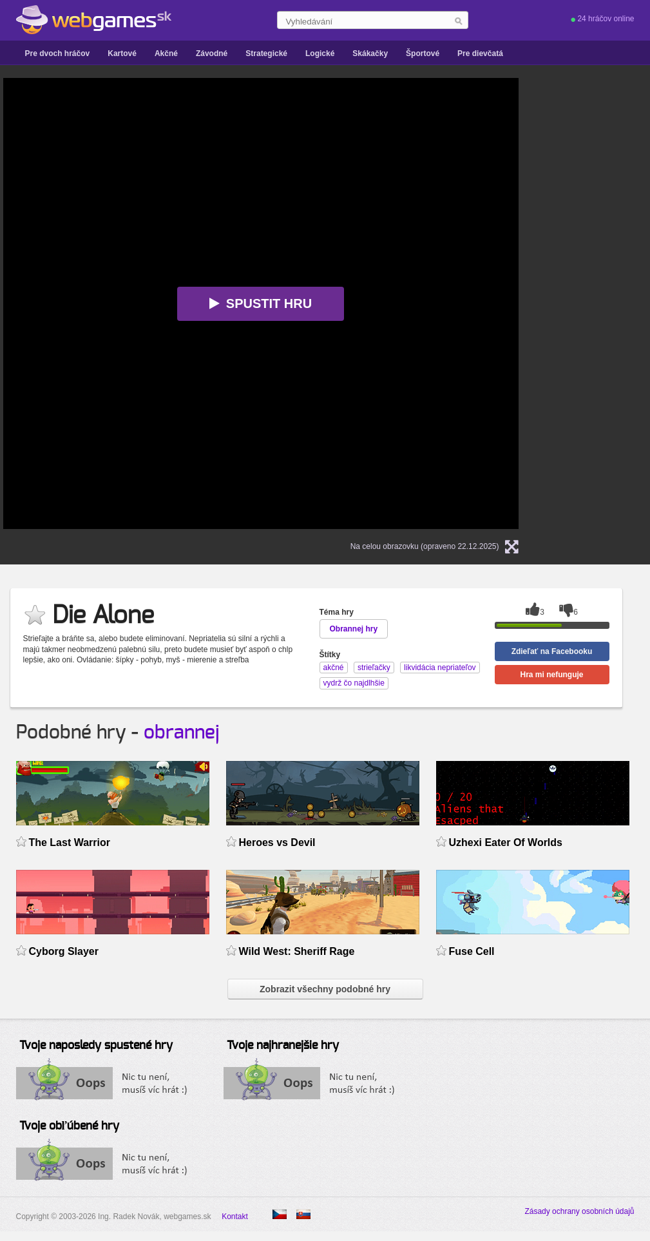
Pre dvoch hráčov (57, 53)
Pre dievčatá (480, 53)
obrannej (182, 732)
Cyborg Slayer (64, 951)
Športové (422, 53)
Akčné (166, 53)
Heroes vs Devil (277, 842)
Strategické (266, 53)
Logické (319, 53)
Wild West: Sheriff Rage (297, 951)
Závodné (211, 53)
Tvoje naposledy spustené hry (96, 1046)
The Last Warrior (69, 842)
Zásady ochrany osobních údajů (579, 1211)
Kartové (122, 53)
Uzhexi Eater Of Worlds (505, 842)
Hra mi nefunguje (551, 674)
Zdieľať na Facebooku (552, 651)
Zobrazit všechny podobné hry (325, 989)
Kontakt (235, 1216)
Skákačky (370, 53)
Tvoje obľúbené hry (69, 1126)
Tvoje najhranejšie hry (283, 1046)
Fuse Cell (472, 951)
